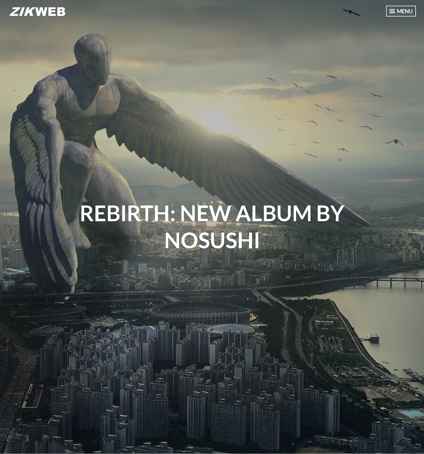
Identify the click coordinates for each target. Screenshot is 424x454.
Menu (401, 11)
